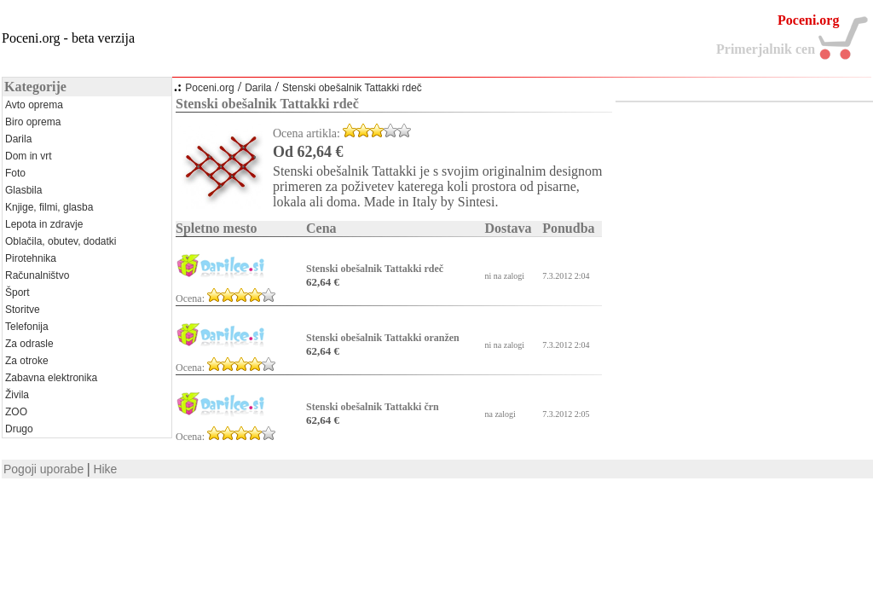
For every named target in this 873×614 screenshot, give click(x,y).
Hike (105, 469)
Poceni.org (209, 88)
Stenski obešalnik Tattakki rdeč (352, 88)
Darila (258, 88)
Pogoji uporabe (43, 469)
